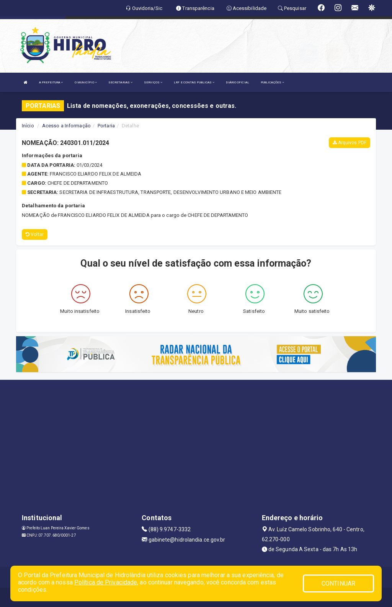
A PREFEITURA (51, 82)
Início (28, 126)
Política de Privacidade (105, 582)
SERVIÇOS (153, 82)
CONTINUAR (338, 583)
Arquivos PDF (349, 142)
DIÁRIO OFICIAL (237, 82)
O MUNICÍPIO (86, 82)
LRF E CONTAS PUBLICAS (194, 82)
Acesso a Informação (66, 126)
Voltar (35, 234)
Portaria (106, 126)
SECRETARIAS (120, 82)
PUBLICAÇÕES (272, 82)
